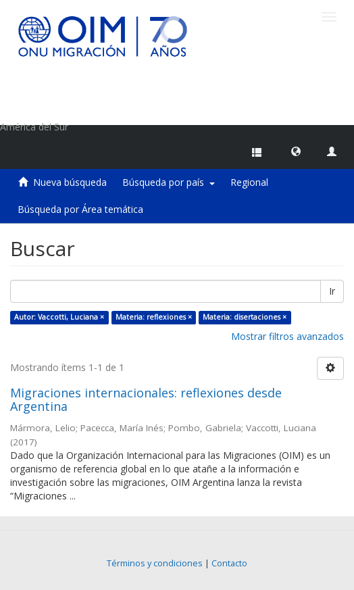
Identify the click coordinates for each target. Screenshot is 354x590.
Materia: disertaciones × (244, 317)
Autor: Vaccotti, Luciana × (59, 317)
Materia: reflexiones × (154, 317)
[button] (296, 150)
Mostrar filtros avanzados (287, 336)
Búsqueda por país (168, 182)
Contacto (229, 563)
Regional (249, 182)
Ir (332, 291)
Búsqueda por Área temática (80, 209)
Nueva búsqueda (70, 182)
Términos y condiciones (155, 563)
